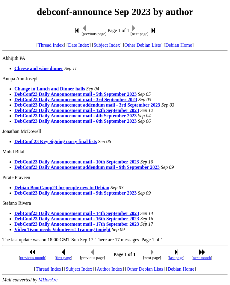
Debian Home (178, 45)
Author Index (109, 269)
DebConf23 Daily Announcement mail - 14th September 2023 (76, 213)
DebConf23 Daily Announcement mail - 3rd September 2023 (75, 99)
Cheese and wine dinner (38, 68)
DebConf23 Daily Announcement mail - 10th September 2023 (76, 161)
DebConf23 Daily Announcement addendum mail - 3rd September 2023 (87, 104)
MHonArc (47, 279)
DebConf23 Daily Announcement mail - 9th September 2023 (75, 192)
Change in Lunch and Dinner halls (49, 88)
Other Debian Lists (143, 45)
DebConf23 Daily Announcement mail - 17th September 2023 (76, 224)
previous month (32, 257)
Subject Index (106, 45)
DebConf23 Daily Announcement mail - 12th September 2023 (76, 110)
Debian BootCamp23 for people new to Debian (61, 187)
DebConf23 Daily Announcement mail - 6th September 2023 (75, 121)
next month (202, 257)
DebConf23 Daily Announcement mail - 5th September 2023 (75, 94)
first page (63, 257)
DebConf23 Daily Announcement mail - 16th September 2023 (76, 218)
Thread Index (51, 45)
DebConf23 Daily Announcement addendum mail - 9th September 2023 (87, 167)
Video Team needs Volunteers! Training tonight (62, 229)
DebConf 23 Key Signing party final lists (55, 141)
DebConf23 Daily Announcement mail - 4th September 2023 (75, 115)
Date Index (78, 45)
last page (176, 257)
